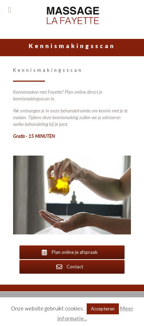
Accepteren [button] (103, 309)
